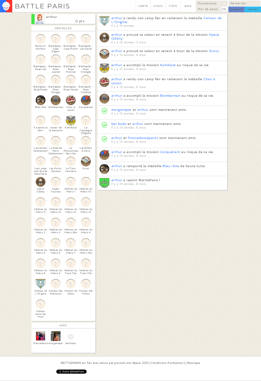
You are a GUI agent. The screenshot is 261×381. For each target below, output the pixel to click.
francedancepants (143, 138)
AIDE (188, 6)
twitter (253, 9)
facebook (236, 9)
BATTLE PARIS (42, 6)
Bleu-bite (171, 166)
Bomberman (170, 96)
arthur (51, 17)
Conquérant (170, 152)
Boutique (193, 362)
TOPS (173, 6)
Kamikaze (168, 65)
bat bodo (119, 124)
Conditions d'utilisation (167, 362)
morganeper (121, 110)
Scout (214, 51)
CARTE (143, 6)
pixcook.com (122, 362)
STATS (158, 6)
